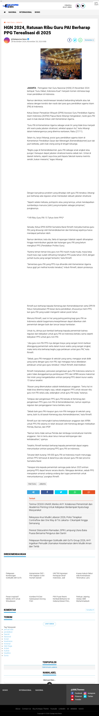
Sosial (6, 639)
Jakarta (19, 22)
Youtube (53, 709)
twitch (81, 709)
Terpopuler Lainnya (49, 667)
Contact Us (26, 709)
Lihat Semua (49, 624)
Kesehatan (8, 641)
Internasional (25, 12)
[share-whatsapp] (80, 40)
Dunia (6, 655)
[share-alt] (33, 492)
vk (68, 709)
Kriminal (7, 644)
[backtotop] (49, 684)
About (17, 709)
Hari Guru (11, 22)
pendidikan (8, 632)
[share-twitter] (75, 40)
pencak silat (8, 629)
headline (7, 653)
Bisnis (37, 12)
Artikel (6, 648)
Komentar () (89, 40)
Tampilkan (90, 610)
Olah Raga (8, 646)
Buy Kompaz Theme (41, 709)
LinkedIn (62, 709)
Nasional (12, 12)
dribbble (74, 709)
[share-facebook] (69, 40)
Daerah (7, 634)
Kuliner (6, 651)
